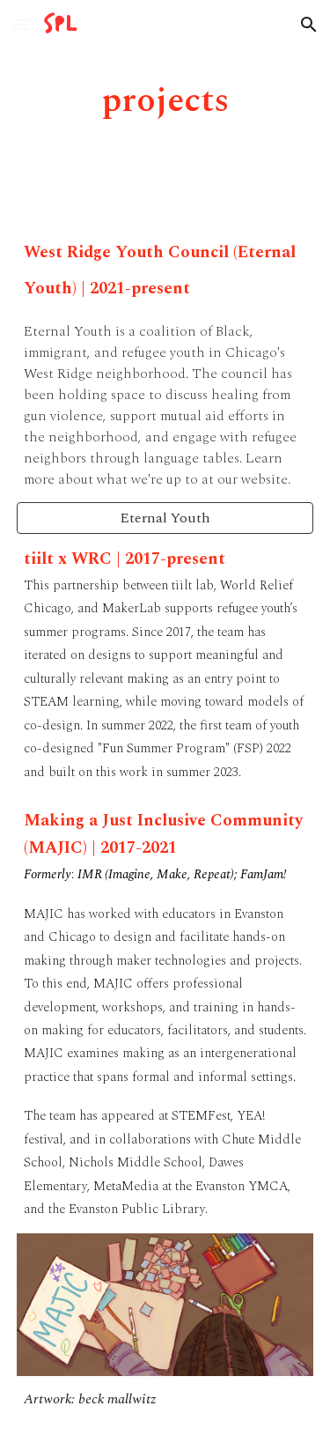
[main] (165, 100)
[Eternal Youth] (165, 518)
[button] (21, 24)
